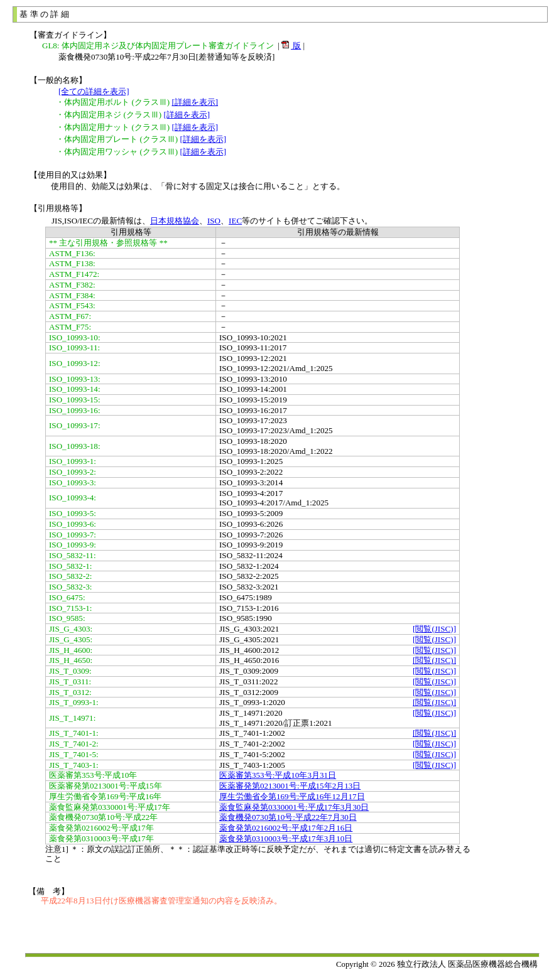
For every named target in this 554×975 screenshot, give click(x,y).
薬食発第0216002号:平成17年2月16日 (285, 827)
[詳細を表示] (194, 102)
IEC (235, 220)
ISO (213, 220)
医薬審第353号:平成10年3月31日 (277, 775)
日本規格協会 (174, 220)
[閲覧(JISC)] (434, 628)
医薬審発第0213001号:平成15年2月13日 (290, 785)
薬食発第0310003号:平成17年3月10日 (285, 838)
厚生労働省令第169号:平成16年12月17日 (292, 796)
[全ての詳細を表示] (93, 91)
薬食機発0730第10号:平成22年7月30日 (288, 817)
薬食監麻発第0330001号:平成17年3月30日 (294, 807)
